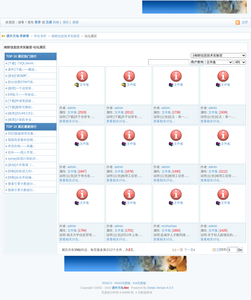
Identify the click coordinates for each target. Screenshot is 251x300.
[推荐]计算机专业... (20, 120)
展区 (66, 22)
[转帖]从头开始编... (20, 177)
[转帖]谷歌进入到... (20, 171)
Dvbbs (151, 287)
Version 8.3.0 (164, 287)
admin (71, 108)
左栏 (245, 22)
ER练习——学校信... (22, 94)
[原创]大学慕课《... (20, 165)
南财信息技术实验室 (66, 36)
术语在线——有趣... (21, 146)
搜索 (75, 22)
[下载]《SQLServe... (21, 63)
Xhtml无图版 (122, 283)
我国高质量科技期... (21, 140)
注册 (49, 22)
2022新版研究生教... (21, 133)
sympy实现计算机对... (22, 158)
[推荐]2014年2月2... (21, 113)
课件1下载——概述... (22, 69)
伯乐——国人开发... (21, 152)
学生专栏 (40, 36)
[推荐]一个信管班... (20, 88)
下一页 (188, 250)
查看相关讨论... (70, 121)
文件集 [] (77, 112)
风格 (56, 22)
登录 (38, 22)
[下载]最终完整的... (20, 107)
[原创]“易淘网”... (18, 76)
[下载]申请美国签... (20, 101)
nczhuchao (169, 226)
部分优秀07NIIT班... (21, 82)
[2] (218, 249)
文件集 (84, 84)
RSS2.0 (107, 283)
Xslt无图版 (139, 283)
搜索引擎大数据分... (21, 184)
